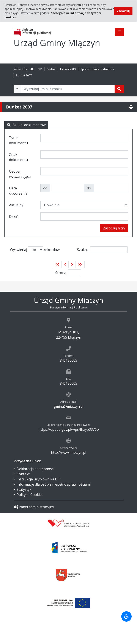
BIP (40, 69)
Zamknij (123, 11)
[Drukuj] (131, 107)
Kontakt (23, 474)
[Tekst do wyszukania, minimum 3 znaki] (68, 89)
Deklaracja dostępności (35, 468)
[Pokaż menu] (119, 32)
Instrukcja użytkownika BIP (39, 479)
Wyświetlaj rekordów (35, 249)
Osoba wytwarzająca (20, 174)
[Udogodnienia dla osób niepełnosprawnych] (126, 616)
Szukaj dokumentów (26, 124)
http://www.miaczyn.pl (68, 452)
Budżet (51, 69)
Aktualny (16, 205)
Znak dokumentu (18, 157)
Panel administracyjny (34, 507)
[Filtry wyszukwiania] (17, 89)
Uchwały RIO (68, 69)
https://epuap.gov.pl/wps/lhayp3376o (68, 429)
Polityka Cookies (30, 494)
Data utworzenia (18, 191)
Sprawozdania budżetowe (97, 69)
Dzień (13, 216)
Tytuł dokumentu (18, 140)
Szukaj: (102, 249)
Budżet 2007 (24, 75)
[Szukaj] (119, 89)
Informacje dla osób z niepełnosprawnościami (54, 484)
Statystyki (24, 489)
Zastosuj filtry (114, 228)
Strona (60, 272)
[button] (57, 264)
